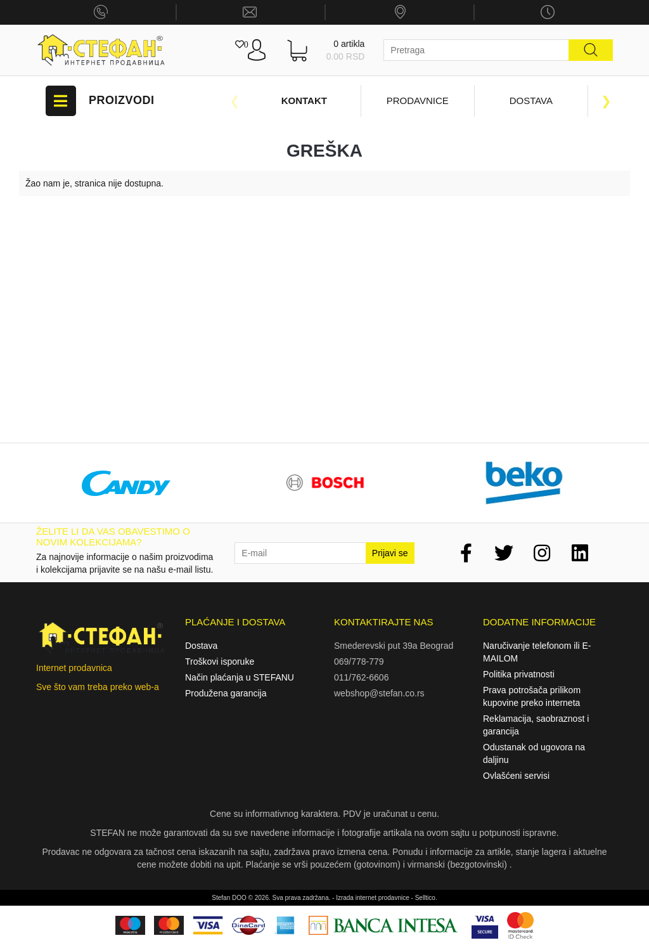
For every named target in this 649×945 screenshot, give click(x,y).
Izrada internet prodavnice (372, 897)
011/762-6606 (361, 677)
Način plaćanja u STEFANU (239, 677)
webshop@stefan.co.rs (379, 693)
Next (606, 100)
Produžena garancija (225, 693)
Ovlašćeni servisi (516, 776)
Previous (234, 100)
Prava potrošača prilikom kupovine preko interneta (532, 696)
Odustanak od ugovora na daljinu (534, 753)
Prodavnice (418, 100)
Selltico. (426, 897)
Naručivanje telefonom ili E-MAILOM (537, 652)
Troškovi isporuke (219, 661)
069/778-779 (359, 661)
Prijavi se (390, 553)
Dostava (531, 100)
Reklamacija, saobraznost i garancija (536, 725)
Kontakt (304, 100)
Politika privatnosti (519, 674)
